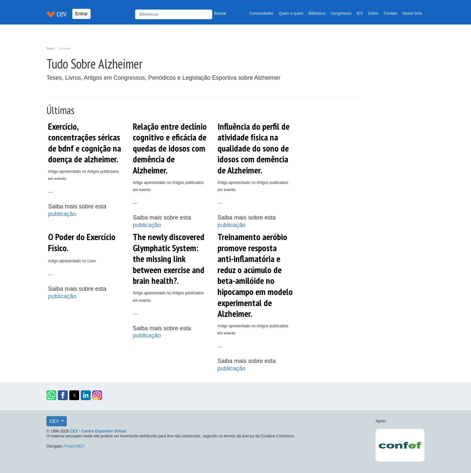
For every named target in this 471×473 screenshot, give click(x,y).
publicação (62, 214)
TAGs (49, 48)
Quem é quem (291, 13)
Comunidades (261, 13)
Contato (390, 13)
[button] (51, 395)
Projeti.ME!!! (74, 446)
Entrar (81, 13)
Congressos (341, 13)
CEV (54, 421)
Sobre (373, 13)
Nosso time (412, 13)
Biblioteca (316, 13)
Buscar (220, 13)
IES (360, 13)
